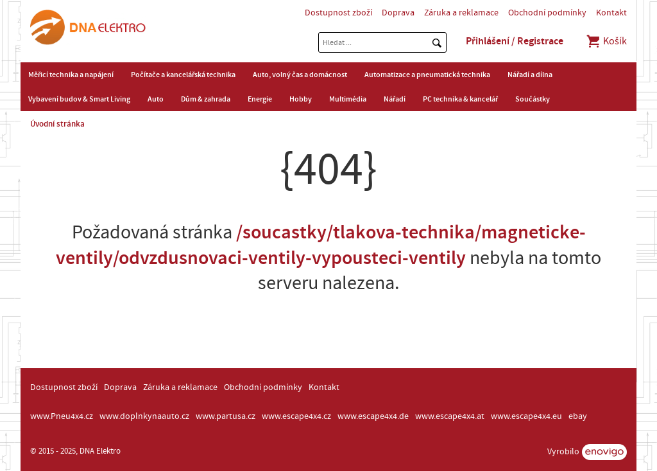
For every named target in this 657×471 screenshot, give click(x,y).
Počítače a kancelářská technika (183, 74)
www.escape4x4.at (449, 416)
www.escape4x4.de (373, 416)
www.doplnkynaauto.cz (144, 416)
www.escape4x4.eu (526, 416)
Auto (156, 98)
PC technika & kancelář (460, 98)
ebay (577, 416)
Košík (606, 41)
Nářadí (394, 98)
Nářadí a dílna (530, 74)
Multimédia (347, 98)
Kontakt (611, 13)
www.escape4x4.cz (296, 416)
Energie (260, 98)
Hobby (300, 98)
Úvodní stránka (57, 124)
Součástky (532, 98)
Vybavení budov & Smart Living (79, 98)
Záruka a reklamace (461, 13)
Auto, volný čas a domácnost (300, 74)
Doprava (398, 13)
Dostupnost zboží (338, 13)
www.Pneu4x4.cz (61, 416)
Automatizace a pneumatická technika (427, 74)
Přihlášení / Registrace (514, 41)
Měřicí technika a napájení (71, 74)
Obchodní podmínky (547, 13)
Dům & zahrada (205, 98)
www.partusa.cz (225, 416)
